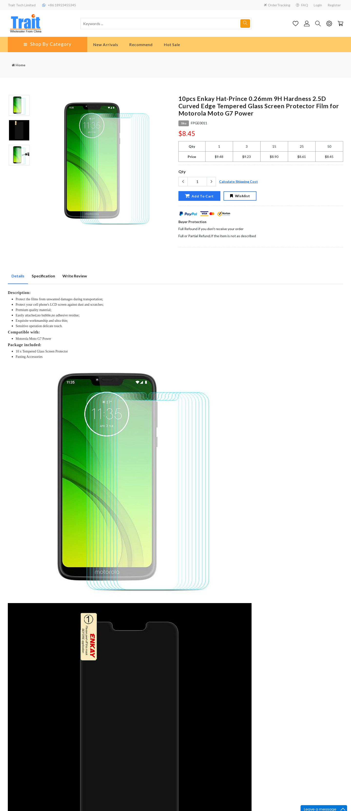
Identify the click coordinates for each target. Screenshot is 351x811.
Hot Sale (172, 44)
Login (318, 5)
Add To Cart (199, 196)
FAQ (302, 5)
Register (334, 5)
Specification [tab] (43, 276)
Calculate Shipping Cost (238, 181)
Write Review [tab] (74, 276)
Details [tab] (17, 276)
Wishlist (240, 196)
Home (18, 65)
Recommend (141, 44)
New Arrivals (105, 44)
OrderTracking (277, 5)
